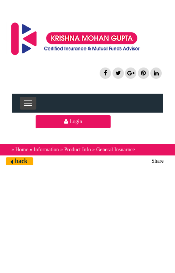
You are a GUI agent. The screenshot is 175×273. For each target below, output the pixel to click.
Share (158, 161)
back (21, 161)
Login (73, 121)
